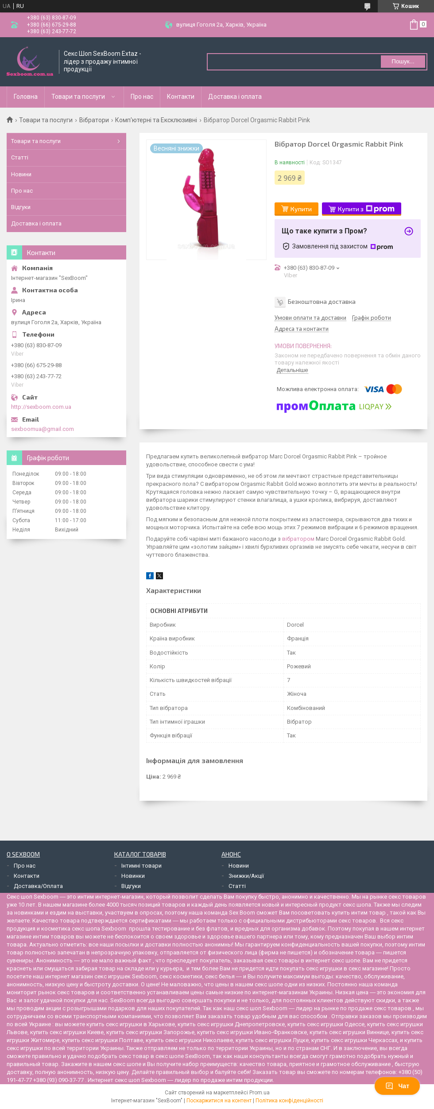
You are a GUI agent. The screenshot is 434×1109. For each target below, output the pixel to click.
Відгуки (21, 207)
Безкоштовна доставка (322, 301)
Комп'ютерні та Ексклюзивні (156, 120)
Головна (26, 96)
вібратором (298, 538)
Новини (21, 174)
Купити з (366, 209)
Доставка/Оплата (38, 886)
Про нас (142, 96)
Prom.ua (259, 1093)
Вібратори (94, 120)
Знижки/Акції (246, 875)
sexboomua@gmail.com (42, 429)
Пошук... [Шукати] (402, 61)
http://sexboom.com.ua (41, 406)
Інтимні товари (141, 865)
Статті (19, 157)
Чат (397, 1086)
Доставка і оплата (235, 96)
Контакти (180, 96)
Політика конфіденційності (289, 1100)
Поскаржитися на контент (219, 1100)
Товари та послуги (78, 96)
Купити (301, 209)
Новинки (133, 875)
